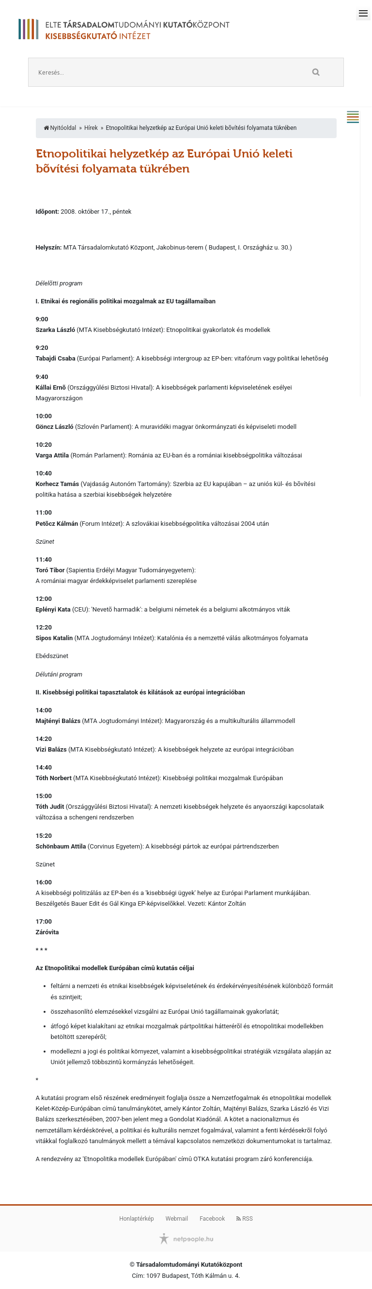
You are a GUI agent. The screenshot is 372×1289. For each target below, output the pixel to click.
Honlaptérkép (136, 1218)
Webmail (177, 1218)
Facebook (212, 1218)
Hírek (91, 128)
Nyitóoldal (60, 128)
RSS (244, 1218)
